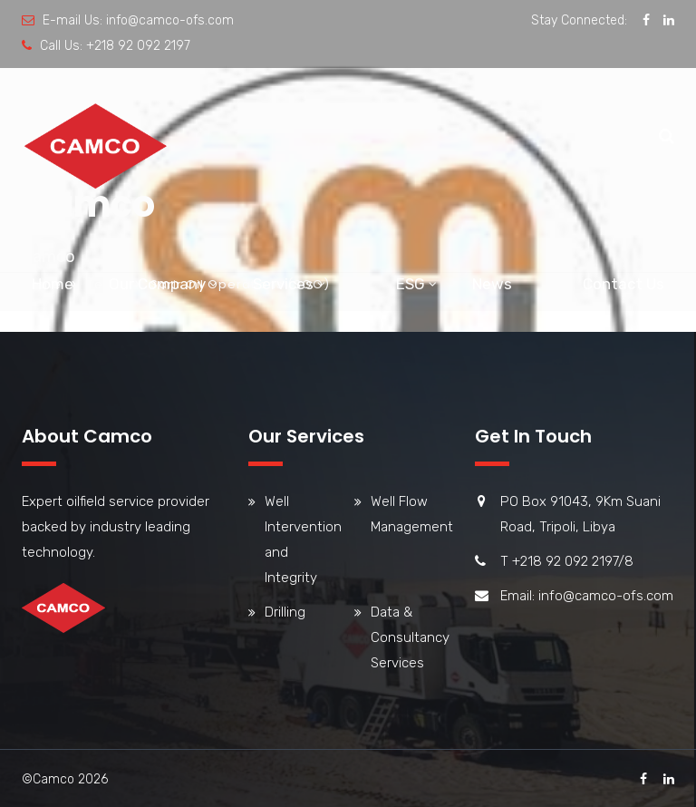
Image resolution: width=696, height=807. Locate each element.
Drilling (285, 612)
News (492, 284)
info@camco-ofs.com (170, 20)
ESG (410, 284)
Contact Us (623, 284)
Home (52, 284)
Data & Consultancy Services (410, 637)
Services (283, 284)
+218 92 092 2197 (138, 45)
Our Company (157, 284)
